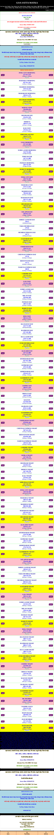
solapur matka (35, 733)
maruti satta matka (7, 740)
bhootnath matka (35, 735)
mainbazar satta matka (41, 746)
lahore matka (51, 735)
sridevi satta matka (5, 739)
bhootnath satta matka (15, 742)
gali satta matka (28, 739)
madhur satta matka (24, 740)
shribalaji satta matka (20, 739)
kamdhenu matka (19, 737)
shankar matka (10, 732)
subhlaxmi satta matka (36, 739)
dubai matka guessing (25, 747)
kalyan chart (42, 748)
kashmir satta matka (13, 746)
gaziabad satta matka (38, 741)
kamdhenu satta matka (24, 745)
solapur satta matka (50, 740)
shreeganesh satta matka (7, 741)
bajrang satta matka (5, 746)
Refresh (27, 19)
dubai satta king (17, 747)
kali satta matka (12, 739)
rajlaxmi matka (28, 736)
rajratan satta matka (4, 743)
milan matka (4, 736)
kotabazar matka (33, 738)
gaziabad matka (12, 735)
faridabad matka (19, 735)
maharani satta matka (32, 740)
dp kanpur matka (48, 748)
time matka (44, 732)
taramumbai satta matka (17, 741)
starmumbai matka (35, 736)
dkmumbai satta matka (22, 746)
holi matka (9, 736)
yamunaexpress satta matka (26, 742)
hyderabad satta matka (48, 743)
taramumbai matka (50, 733)
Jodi (3, 75)
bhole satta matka (40, 745)
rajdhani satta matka (13, 743)
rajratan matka (15, 736)
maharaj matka (9, 733)
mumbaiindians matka (4, 735)
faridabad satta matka (47, 741)
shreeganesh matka (42, 733)
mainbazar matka (18, 738)
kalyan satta (36, 748)
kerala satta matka (41, 738)
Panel (51, 75)
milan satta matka (43, 742)
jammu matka (25, 737)
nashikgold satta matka (31, 746)
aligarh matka (42, 736)
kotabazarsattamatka (7, 747)
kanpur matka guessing (18, 748)
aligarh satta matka (40, 743)
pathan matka (50, 732)
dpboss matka (31, 748)
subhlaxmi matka (38, 732)
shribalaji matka (27, 732)
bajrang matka (43, 737)
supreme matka (4, 737)
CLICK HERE (27, 28)
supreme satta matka (5, 745)
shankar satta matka (49, 738)
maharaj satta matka (15, 740)
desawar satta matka (41, 740)
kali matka (21, 732)
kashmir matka (49, 737)
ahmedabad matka (11, 737)
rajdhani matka (21, 736)
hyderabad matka (48, 736)
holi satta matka (50, 742)
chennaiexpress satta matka (5, 742)
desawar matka (29, 733)
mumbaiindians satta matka (28, 741)
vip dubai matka (48, 747)
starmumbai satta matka (31, 743)
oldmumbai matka (26, 738)
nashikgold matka (11, 738)
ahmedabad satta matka (14, 745)
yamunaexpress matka (43, 735)
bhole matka (31, 737)
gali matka (33, 732)
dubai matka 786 (9, 748)
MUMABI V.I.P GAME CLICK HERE (27, 28)
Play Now (27, 77)
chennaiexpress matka (27, 735)
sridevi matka (15, 732)
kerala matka (3, 732)
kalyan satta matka (48, 745)
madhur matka (15, 733)
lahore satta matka (35, 742)
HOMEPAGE (27, 829)
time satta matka (44, 739)
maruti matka (2, 733)
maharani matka (22, 733)
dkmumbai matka (3, 738)
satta (13, 747)
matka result (25, 748)
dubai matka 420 (41, 747)
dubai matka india (33, 747)
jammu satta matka (33, 745)
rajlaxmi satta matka (22, 743)
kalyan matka (37, 737)
